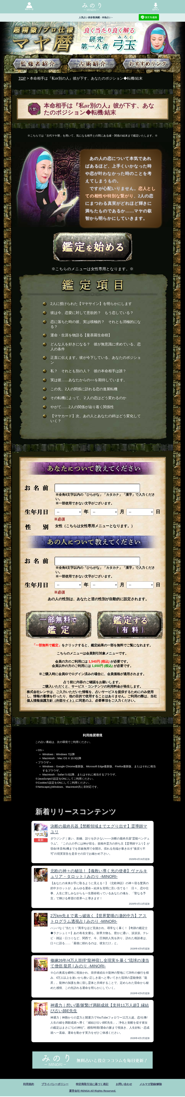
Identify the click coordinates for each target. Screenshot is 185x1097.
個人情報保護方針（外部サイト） (51, 700)
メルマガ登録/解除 (153, 1084)
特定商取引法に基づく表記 (92, 1084)
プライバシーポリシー (52, 1084)
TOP (22, 78)
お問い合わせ (125, 1084)
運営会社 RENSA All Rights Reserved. (92, 1091)
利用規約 (25, 1084)
